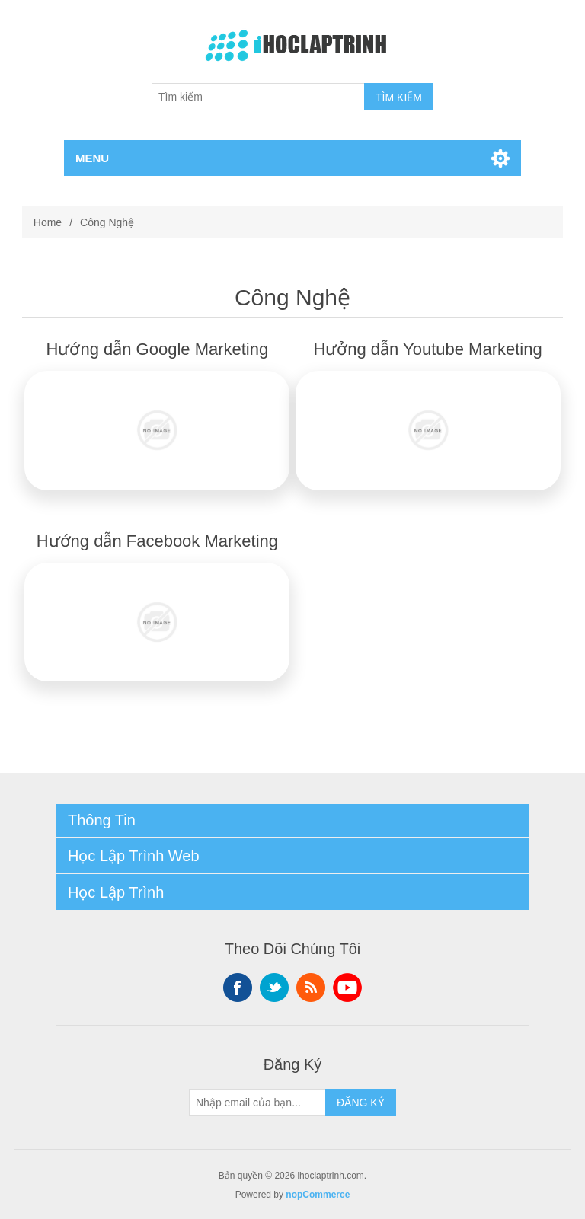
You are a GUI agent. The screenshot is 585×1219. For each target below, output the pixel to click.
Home (48, 222)
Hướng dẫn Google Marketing (157, 349)
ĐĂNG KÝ (361, 1102)
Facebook (237, 987)
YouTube (347, 987)
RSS (310, 987)
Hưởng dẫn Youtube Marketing (427, 349)
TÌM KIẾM (399, 97)
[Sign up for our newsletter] (257, 1102)
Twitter (274, 987)
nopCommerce (318, 1194)
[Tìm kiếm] (258, 96)
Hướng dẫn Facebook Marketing (157, 540)
